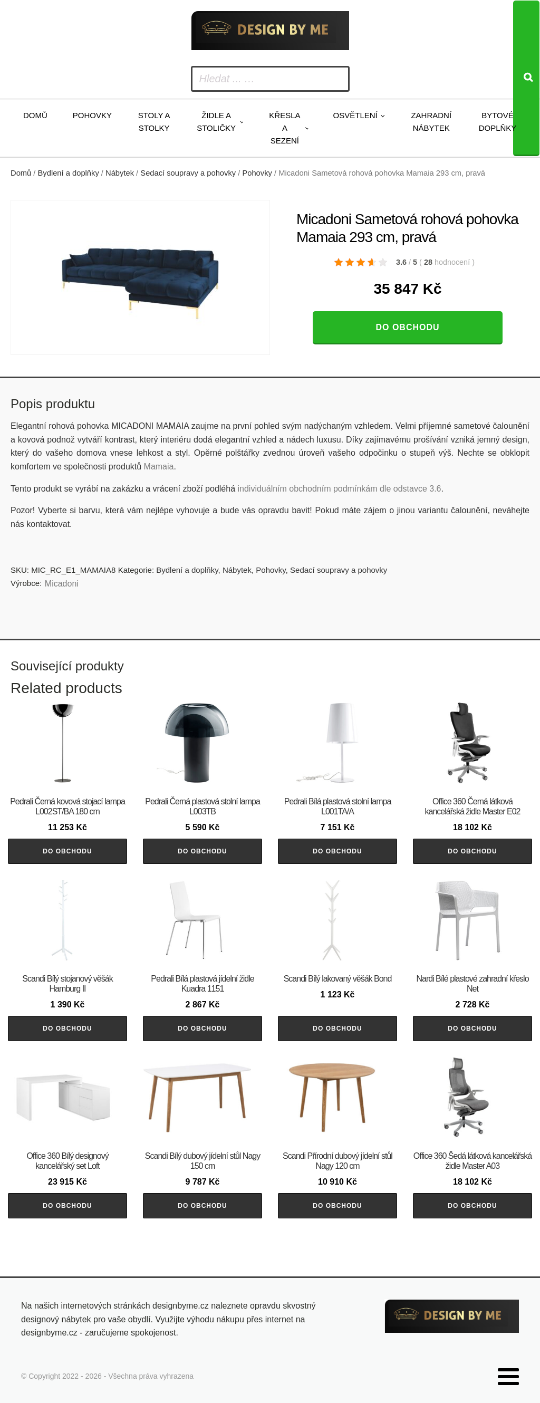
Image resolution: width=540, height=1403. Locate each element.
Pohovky (92, 115)
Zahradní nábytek (431, 121)
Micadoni (62, 583)
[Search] (526, 78)
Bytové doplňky (498, 121)
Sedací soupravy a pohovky (188, 173)
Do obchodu (407, 327)
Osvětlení (355, 115)
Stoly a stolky (154, 121)
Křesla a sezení (284, 128)
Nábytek (119, 173)
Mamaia (159, 466)
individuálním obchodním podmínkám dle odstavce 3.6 (339, 488)
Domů (35, 115)
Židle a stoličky (216, 121)
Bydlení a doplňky (68, 173)
